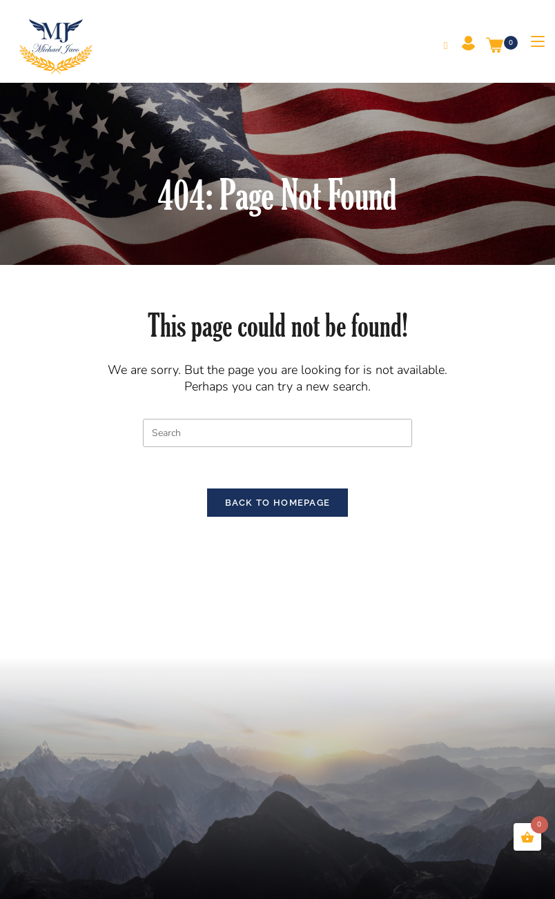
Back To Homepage (278, 503)
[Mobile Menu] (532, 41)
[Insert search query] (277, 433)
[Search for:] (441, 45)
